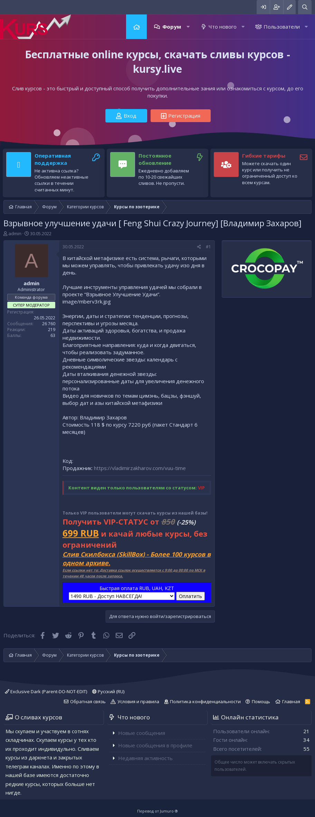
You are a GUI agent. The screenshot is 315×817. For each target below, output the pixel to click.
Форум (171, 26)
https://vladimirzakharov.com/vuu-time (140, 468)
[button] (188, 26)
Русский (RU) (108, 691)
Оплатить (190, 596)
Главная (136, 26)
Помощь (261, 701)
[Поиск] (305, 7)
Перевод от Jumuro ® (157, 811)
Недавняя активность (145, 758)
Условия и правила (138, 701)
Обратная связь (88, 701)
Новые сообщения (141, 732)
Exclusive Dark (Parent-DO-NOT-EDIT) (46, 691)
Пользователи (282, 26)
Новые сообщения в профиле (155, 745)
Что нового (223, 26)
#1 (208, 247)
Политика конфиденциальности (205, 701)
